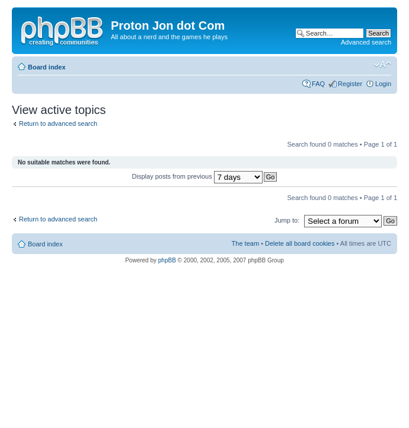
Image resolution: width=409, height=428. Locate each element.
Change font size (382, 64)
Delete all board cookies (299, 243)
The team (245, 243)
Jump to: (286, 220)
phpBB (167, 260)
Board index (47, 67)
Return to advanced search (58, 123)
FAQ (318, 83)
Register (350, 83)
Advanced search (366, 42)
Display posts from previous (197, 176)
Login (383, 83)
